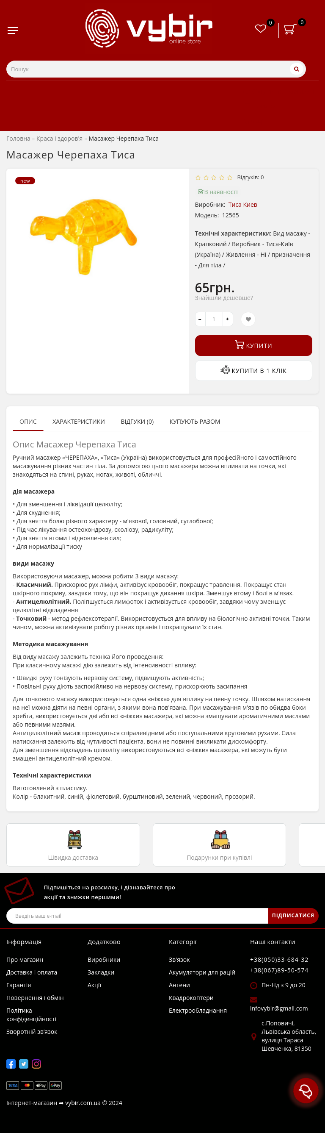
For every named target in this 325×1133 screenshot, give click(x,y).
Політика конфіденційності (31, 1014)
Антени (179, 985)
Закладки (101, 972)
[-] (200, 319)
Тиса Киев (243, 204)
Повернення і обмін (35, 998)
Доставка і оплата (31, 972)
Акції (254, 121)
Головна (18, 138)
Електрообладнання (198, 1010)
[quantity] (214, 319)
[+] (228, 319)
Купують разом (195, 421)
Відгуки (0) (137, 421)
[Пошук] (296, 69)
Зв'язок (179, 959)
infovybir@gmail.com (279, 1008)
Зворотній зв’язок (31, 1031)
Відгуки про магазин (278, 91)
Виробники (104, 959)
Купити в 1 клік (253, 370)
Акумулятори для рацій (202, 972)
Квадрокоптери (191, 998)
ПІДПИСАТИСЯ (293, 915)
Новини (259, 106)
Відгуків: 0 (249, 177)
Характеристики (78, 421)
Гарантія (18, 985)
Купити (254, 345)
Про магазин (24, 959)
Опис (28, 421)
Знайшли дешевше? (224, 298)
